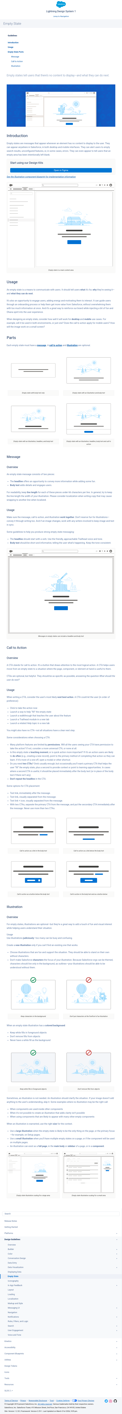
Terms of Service (11, 1401)
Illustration (15, 66)
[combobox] (61, 1214)
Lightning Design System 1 (61, 7)
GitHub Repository (115, 1401)
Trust (52, 1401)
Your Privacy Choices (83, 1400)
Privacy (23, 1401)
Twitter (106, 1401)
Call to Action (17, 61)
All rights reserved (45, 1404)
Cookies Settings (63, 1401)
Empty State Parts (16, 52)
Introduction (13, 42)
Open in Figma (61, 170)
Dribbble (110, 1401)
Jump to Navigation (61, 16)
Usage (10, 47)
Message (15, 57)
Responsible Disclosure (38, 1401)
